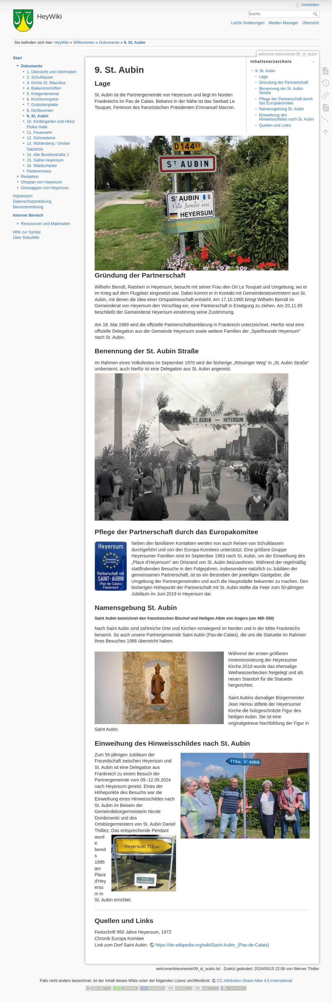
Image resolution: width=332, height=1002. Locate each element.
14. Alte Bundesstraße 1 (48, 154)
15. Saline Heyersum (45, 160)
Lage (263, 76)
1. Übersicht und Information (52, 72)
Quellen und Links (275, 125)
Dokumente (109, 42)
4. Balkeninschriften (44, 88)
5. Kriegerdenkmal (43, 94)
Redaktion (30, 176)
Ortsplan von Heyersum (42, 182)
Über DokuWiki (26, 237)
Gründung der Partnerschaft (283, 82)
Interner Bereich (28, 215)
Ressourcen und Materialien (45, 223)
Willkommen (84, 42)
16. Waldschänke (42, 165)
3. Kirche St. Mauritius (46, 83)
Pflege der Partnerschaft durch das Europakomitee (286, 101)
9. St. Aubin (134, 42)
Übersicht (310, 23)
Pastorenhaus (39, 171)
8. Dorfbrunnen (40, 110)
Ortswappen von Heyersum (45, 188)
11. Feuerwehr (39, 132)
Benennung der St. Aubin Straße (281, 90)
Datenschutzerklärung (32, 201)
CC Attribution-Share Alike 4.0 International (254, 980)
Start (17, 58)
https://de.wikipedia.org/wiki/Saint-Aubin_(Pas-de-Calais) (212, 945)
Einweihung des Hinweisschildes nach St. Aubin (286, 117)
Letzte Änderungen (248, 23)
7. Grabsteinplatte (42, 105)
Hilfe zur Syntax (27, 232)
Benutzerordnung (28, 207)
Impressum (23, 196)
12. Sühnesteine (41, 138)
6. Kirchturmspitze (42, 99)
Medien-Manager (283, 23)
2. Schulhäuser (40, 77)
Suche (316, 14)
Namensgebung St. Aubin (281, 109)
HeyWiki (61, 42)
